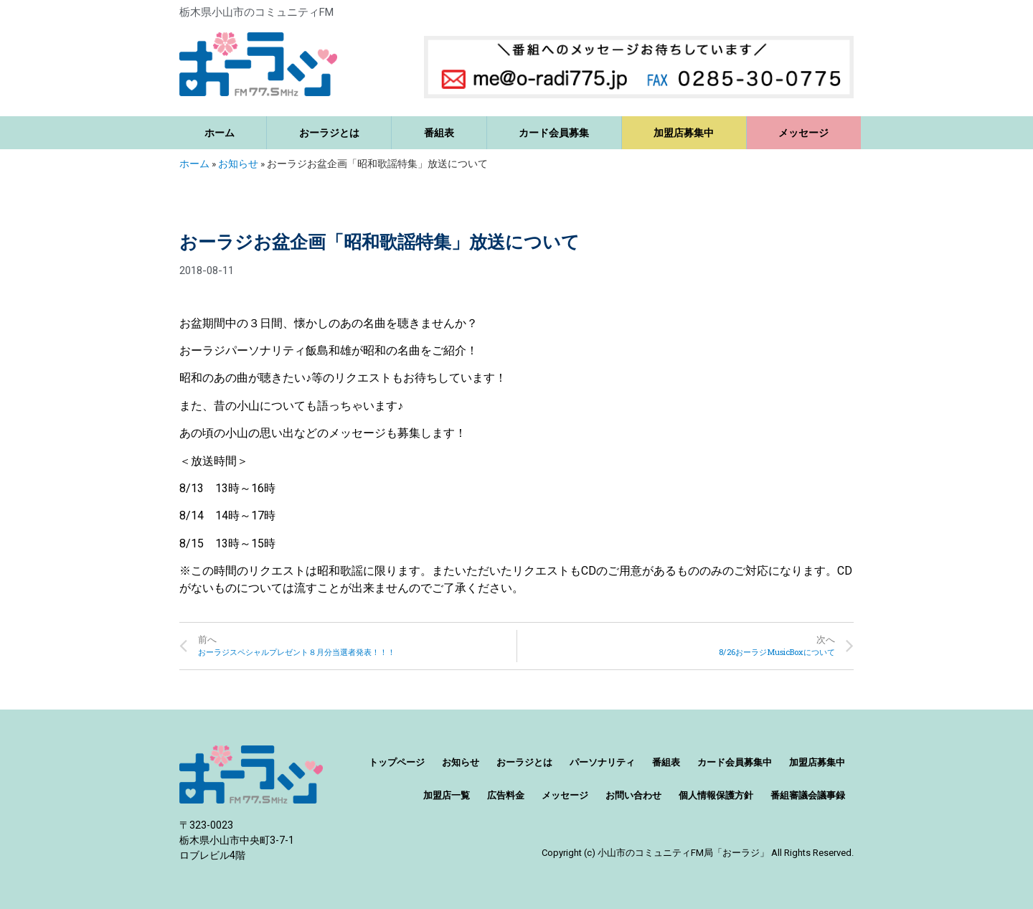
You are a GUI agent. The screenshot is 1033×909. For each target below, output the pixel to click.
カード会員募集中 (734, 762)
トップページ (397, 762)
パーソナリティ (602, 762)
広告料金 (505, 795)
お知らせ (238, 163)
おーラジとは (329, 132)
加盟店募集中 (684, 132)
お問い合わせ (633, 795)
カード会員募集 (554, 132)
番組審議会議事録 (807, 795)
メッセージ (803, 132)
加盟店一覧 (446, 795)
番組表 (439, 132)
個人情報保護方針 (716, 795)
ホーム (219, 132)
